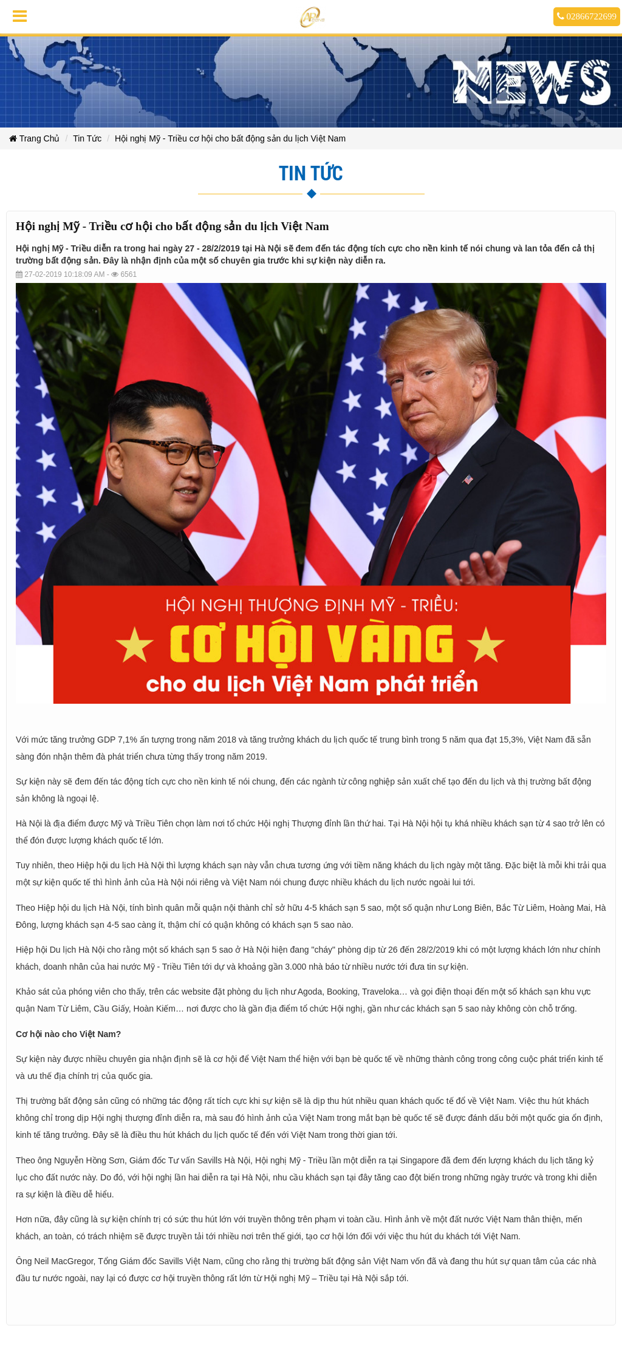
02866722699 (587, 16)
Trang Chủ (34, 138)
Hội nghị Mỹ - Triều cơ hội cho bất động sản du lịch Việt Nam (230, 138)
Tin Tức (87, 138)
